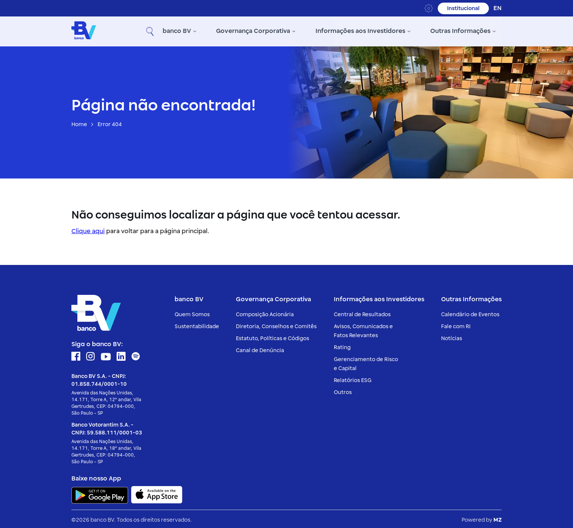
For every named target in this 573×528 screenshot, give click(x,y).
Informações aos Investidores (308, 30)
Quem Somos (192, 312)
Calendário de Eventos (470, 312)
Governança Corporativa (201, 30)
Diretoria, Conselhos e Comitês (276, 324)
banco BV (125, 30)
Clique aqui (88, 229)
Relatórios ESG (353, 378)
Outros (343, 390)
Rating (342, 345)
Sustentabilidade (197, 324)
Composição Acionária (265, 312)
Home (79, 123)
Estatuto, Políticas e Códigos (272, 336)
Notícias (451, 336)
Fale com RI (456, 324)
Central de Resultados (362, 312)
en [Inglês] (497, 8)
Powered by (482, 518)
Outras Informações (408, 30)
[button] (494, 30)
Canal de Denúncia (260, 348)
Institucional (463, 8)
